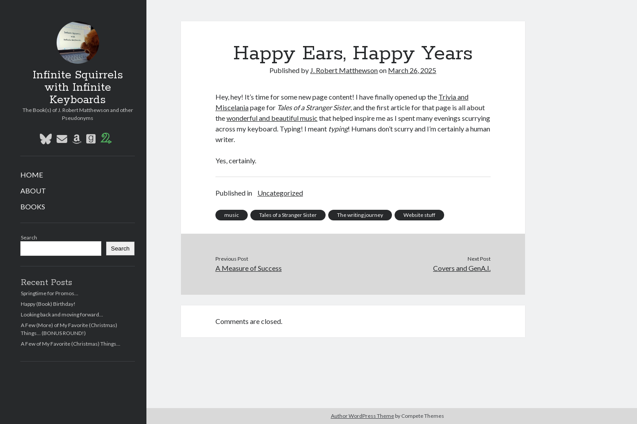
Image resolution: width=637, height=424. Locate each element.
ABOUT (33, 190)
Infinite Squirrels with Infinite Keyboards (78, 87)
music (231, 215)
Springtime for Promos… (49, 293)
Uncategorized (280, 193)
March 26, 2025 (412, 70)
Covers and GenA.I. (462, 268)
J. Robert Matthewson (344, 70)
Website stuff (419, 215)
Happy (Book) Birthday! (48, 304)
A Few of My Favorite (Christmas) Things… (70, 343)
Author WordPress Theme (362, 415)
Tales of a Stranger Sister (288, 215)
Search (29, 237)
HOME (31, 174)
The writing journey (360, 215)
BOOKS (32, 206)
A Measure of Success (248, 268)
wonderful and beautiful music (272, 118)
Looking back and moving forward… (62, 314)
